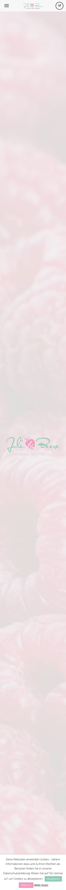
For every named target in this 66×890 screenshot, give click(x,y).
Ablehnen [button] (26, 885)
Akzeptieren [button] (53, 878)
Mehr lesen (41, 885)
